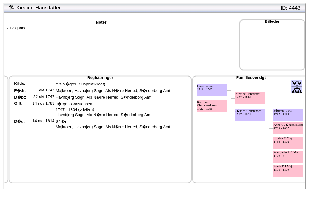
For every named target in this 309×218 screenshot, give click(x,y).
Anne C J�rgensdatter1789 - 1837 (288, 126)
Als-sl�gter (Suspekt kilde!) (80, 84)
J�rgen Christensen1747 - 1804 (248, 112)
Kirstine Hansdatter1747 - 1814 (247, 95)
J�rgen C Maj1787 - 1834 (283, 112)
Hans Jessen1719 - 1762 (205, 87)
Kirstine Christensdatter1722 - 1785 (207, 105)
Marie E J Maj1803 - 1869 (282, 168)
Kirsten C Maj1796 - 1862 (282, 140)
